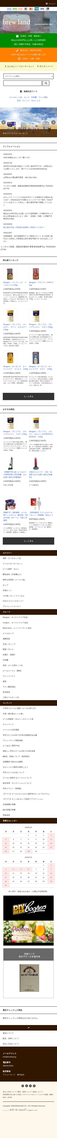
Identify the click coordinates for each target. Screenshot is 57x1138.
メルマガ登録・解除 (46, 1094)
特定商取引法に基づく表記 (12, 1094)
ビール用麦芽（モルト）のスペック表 (18, 719)
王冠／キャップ (9, 644)
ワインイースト (9, 676)
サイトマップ (8, 724)
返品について (37, 1092)
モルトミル (35, 101)
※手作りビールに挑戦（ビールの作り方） (20, 708)
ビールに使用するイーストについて (17, 778)
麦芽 (4, 681)
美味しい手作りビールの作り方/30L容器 (19, 751)
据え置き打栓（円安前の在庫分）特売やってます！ (24, 227)
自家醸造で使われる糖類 (13, 762)
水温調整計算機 (9, 804)
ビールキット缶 (15, 97)
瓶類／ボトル (8, 649)
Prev (3, 122)
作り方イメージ (44, 66)
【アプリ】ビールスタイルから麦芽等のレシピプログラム (26, 794)
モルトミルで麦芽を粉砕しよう (15, 767)
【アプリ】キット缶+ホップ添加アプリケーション (23, 799)
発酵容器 (6, 639)
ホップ (26, 97)
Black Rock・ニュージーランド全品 (17, 628)
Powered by (20, 1110)
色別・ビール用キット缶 (13, 665)
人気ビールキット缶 (11, 697)
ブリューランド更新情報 (13, 740)
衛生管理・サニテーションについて (17, 783)
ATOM (9, 1097)
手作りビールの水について (13, 772)
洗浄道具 (6, 692)
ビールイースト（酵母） (13, 671)
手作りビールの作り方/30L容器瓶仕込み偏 (20, 735)
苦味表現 (6, 815)
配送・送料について (24, 1092)
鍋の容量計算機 (9, 810)
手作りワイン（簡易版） (13, 789)
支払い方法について (10, 1092)
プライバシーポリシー (30, 1094)
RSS (4, 1097)
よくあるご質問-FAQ (11, 746)
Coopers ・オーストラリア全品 (15, 623)
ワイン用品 (43, 97)
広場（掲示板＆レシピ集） (13, 714)
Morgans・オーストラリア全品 (15, 617)
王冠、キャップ (23, 101)
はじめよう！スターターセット (19, 66)
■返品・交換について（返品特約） (17, 756)
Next (53, 122)
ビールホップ (8, 633)
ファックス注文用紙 (11, 730)
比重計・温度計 (9, 655)
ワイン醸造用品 (9, 687)
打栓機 (34, 97)
